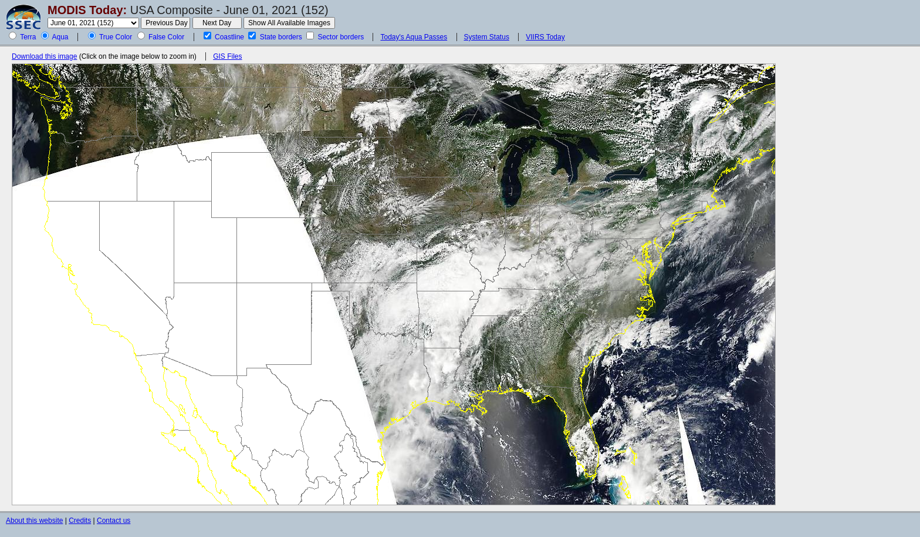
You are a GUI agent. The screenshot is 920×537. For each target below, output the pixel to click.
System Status (486, 37)
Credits (80, 520)
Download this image (44, 56)
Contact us (113, 520)
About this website (34, 520)
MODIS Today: (87, 10)
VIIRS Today (545, 37)
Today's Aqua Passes (413, 37)
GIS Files (227, 56)
